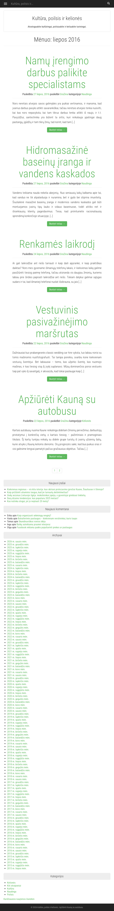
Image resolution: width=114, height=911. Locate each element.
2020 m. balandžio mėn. (18, 702)
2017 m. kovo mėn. (16, 809)
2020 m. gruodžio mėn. (18, 678)
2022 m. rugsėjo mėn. (17, 615)
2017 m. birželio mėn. (17, 800)
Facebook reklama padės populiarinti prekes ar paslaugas (44, 527)
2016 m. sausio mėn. (17, 850)
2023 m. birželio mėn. (17, 589)
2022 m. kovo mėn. (16, 633)
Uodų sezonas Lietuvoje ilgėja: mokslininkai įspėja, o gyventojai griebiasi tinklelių (46, 495)
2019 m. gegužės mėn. (18, 734)
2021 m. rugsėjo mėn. (17, 651)
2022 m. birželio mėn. (17, 624)
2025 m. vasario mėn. (17, 565)
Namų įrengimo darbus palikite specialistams (57, 72)
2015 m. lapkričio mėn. (18, 856)
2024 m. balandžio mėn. (18, 577)
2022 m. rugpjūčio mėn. (18, 618)
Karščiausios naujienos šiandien (19, 899)
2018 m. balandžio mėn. (18, 770)
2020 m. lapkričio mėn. (18, 681)
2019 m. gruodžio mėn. (18, 713)
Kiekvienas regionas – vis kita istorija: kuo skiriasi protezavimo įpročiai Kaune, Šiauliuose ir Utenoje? (55, 489)
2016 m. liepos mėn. (17, 832)
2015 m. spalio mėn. (17, 859)
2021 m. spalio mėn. (17, 648)
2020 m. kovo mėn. (16, 705)
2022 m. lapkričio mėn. (18, 609)
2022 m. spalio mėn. (17, 612)
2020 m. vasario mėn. (17, 708)
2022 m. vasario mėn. (17, 636)
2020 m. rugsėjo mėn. (17, 687)
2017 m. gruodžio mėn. (18, 782)
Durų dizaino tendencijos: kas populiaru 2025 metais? (32, 498)
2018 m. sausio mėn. (17, 779)
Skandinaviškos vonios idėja (32, 521)
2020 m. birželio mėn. (17, 696)
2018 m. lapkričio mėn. (18, 749)
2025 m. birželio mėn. (17, 559)
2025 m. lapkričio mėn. (18, 547)
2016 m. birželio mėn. (17, 835)
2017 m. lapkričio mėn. (18, 785)
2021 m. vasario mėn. (17, 672)
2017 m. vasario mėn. (17, 812)
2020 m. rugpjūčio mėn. (18, 690)
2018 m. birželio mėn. (17, 764)
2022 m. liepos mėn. (17, 621)
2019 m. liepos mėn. (17, 728)
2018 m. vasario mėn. (17, 776)
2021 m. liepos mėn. (17, 657)
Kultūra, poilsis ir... (22, 3)
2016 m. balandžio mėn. (18, 841)
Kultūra (10, 888)
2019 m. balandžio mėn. (18, 737)
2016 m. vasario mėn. (17, 847)
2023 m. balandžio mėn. (18, 595)
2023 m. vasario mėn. (17, 601)
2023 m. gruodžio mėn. (18, 580)
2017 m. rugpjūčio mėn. (18, 794)
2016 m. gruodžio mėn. (18, 817)
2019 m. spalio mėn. (17, 719)
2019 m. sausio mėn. (17, 746)
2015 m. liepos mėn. (17, 868)
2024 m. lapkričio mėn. (18, 568)
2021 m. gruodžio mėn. (18, 642)
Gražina (64, 94)
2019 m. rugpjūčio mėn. (18, 725)
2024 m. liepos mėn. (17, 571)
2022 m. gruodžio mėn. (18, 607)
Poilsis (10, 894)
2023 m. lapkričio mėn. (18, 583)
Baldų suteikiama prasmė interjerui (33, 524)
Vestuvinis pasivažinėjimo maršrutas (57, 322)
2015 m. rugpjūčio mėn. (18, 865)
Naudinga (86, 94)
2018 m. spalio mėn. (17, 752)
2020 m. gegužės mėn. (18, 699)
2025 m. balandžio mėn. (18, 562)
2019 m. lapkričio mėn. (18, 716)
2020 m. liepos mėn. (17, 693)
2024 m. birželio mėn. (17, 574)
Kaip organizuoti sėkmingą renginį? (34, 515)
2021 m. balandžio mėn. (18, 666)
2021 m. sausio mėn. (17, 675)
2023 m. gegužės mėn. (18, 592)
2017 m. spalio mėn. (17, 788)
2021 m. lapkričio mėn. (18, 645)
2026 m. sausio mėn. (17, 541)
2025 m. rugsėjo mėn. (17, 550)
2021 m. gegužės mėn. (18, 663)
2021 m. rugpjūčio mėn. (18, 654)
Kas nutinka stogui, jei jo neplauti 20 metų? (28, 501)
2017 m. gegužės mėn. (18, 803)
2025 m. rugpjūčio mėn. (18, 553)
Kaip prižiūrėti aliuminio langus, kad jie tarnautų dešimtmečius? (37, 492)
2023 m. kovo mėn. (16, 598)
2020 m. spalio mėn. (17, 684)
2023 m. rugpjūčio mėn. (18, 586)
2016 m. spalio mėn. (17, 823)
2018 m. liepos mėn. (17, 761)
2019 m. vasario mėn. (17, 743)
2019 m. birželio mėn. (17, 731)
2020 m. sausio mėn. (17, 711)
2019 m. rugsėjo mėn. (17, 722)
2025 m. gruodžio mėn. (18, 544)
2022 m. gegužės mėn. (18, 627)
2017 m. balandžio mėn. (18, 806)
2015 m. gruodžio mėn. (18, 853)
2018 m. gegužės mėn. (18, 767)
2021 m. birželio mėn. (17, 660)
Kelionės (86, 420)
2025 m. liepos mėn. (17, 556)
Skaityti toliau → (57, 129)
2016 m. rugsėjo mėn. (17, 826)
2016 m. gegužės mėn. (18, 838)
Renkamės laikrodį (57, 244)
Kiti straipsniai (14, 885)
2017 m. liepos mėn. (17, 797)
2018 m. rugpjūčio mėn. (18, 758)
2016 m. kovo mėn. (16, 844)
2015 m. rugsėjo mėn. (17, 862)
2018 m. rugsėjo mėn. (17, 755)
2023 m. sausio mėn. (17, 604)
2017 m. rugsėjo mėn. (17, 791)
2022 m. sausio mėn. (17, 639)
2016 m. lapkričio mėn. (18, 820)
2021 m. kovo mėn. (16, 669)
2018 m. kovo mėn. (16, 773)
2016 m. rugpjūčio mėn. (18, 829)
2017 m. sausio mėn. (17, 815)
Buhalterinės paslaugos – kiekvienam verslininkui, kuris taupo (47, 518)
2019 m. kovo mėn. (16, 740)
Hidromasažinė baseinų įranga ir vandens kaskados (57, 162)
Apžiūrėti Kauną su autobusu (57, 405)
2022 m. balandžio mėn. (18, 630)
